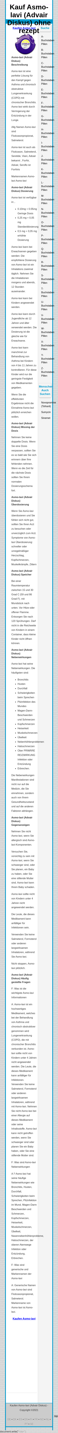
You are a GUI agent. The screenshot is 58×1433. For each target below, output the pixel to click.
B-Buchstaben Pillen (46, 54)
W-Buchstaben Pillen (46, 332)
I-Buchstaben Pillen (46, 146)
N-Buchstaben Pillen (46, 213)
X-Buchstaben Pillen (46, 345)
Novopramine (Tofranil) (46, 404)
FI (31, 1419)
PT (26, 1424)
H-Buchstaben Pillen (46, 133)
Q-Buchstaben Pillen (46, 253)
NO (42, 1419)
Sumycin (46, 412)
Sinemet (45, 418)
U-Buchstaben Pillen (46, 306)
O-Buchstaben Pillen (46, 226)
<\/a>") (22, 1431)
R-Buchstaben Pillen (46, 266)
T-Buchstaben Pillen (46, 292)
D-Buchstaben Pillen (46, 80)
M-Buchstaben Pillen (46, 200)
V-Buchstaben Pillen (46, 319)
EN (26, 1419)
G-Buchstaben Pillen (46, 120)
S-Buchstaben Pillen (46, 279)
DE (9, 1419)
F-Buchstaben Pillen (46, 107)
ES (20, 1419)
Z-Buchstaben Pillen (46, 372)
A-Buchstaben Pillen (46, 40)
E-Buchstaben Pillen (46, 93)
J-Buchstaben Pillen (46, 160)
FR (36, 1419)
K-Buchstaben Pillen (46, 173)
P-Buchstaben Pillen (46, 239)
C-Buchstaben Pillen (46, 67)
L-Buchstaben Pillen (46, 186)
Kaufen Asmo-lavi (24, 1318)
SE (31, 1424)
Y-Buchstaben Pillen (46, 359)
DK (15, 1419)
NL (47, 1419)
